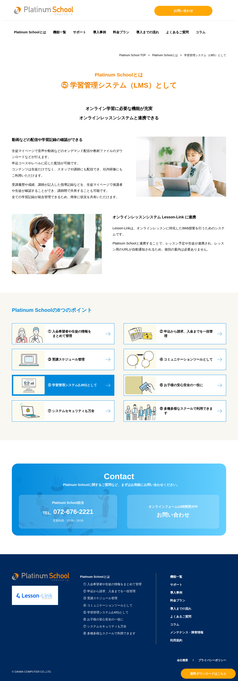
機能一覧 (59, 32)
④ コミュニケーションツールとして (107, 605)
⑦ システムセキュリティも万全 (104, 626)
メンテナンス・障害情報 (186, 632)
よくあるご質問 (177, 32)
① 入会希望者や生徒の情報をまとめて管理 (112, 584)
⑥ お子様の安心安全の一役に (103, 619)
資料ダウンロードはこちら (208, 673)
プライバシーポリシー (212, 660)
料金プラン (121, 32)
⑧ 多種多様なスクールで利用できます (109, 633)
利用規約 (176, 640)
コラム (200, 32)
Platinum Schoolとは (30, 32)
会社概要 (182, 660)
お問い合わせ (183, 11)
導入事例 (99, 32)
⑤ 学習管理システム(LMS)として (106, 612)
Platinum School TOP (132, 55)
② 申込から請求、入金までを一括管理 (109, 591)
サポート (79, 32)
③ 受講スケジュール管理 (100, 598)
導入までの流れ (147, 32)
